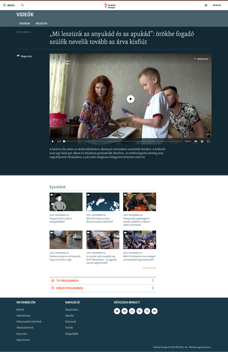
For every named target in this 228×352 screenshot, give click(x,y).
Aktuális (69, 316)
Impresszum (23, 340)
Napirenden (71, 310)
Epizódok (24, 23)
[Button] (24, 57)
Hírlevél (217, 5)
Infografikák (71, 334)
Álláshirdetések (24, 328)
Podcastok (70, 322)
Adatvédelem (23, 316)
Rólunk (20, 310)
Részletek (41, 23)
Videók (69, 328)
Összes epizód (149, 268)
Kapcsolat (21, 334)
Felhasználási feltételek (28, 322)
